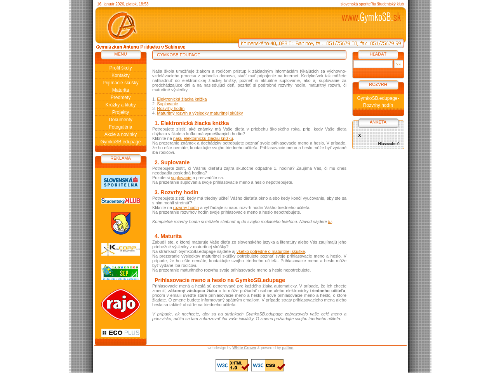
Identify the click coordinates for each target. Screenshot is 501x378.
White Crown (244, 348)
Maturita (120, 90)
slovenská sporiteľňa (358, 4)
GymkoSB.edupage (120, 142)
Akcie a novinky (120, 134)
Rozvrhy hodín (170, 108)
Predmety (120, 97)
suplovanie (181, 177)
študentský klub (390, 4)
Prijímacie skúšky (121, 82)
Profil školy (120, 68)
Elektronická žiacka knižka (182, 99)
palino (287, 348)
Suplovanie (167, 103)
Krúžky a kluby (120, 105)
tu (330, 221)
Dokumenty (120, 119)
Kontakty (120, 75)
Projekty (120, 112)
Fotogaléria (120, 127)
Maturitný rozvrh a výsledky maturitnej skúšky (200, 113)
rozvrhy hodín (186, 207)
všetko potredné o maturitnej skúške (271, 251)
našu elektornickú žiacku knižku (203, 138)
